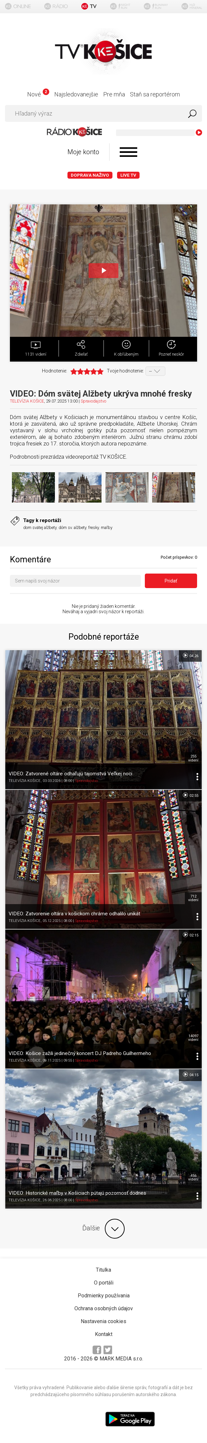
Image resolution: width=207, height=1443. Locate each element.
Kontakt (103, 1334)
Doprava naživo (90, 175)
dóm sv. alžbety (72, 527)
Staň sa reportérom (155, 94)
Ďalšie (103, 1229)
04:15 (190, 1074)
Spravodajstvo (93, 401)
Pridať (171, 580)
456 (193, 1177)
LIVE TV (128, 175)
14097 (193, 1038)
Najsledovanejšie (76, 94)
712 (193, 898)
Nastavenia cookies (103, 1321)
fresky (93, 527)
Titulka (103, 1270)
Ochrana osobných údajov (103, 1308)
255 (193, 758)
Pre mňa (114, 94)
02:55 (190, 795)
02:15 (190, 934)
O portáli (103, 1283)
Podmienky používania (104, 1295)
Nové (38, 94)
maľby (106, 527)
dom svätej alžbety (40, 527)
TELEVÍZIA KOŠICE (27, 401)
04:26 (190, 655)
